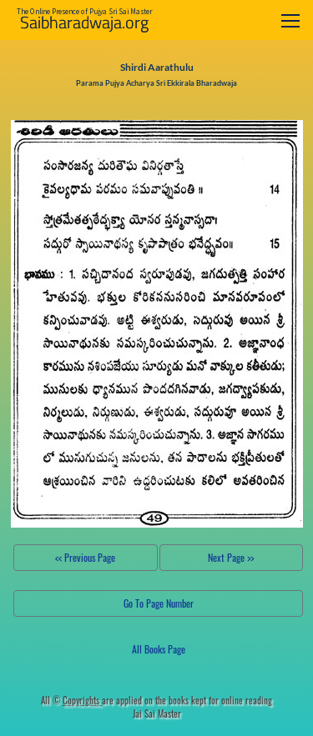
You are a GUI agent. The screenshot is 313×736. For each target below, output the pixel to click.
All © (71, 700)
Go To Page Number (159, 603)
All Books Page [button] (158, 649)
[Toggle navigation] (290, 20)
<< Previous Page (85, 557)
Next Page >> (231, 557)
